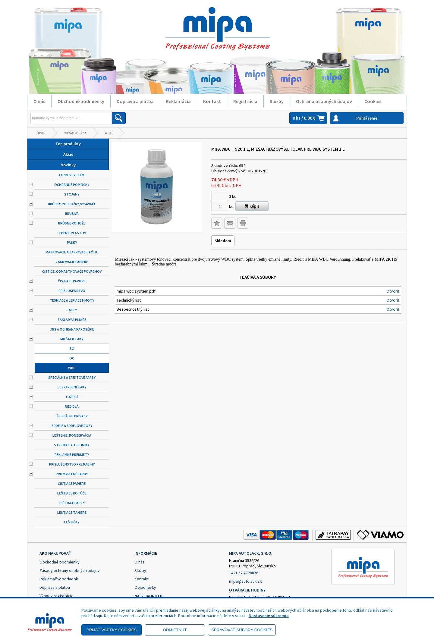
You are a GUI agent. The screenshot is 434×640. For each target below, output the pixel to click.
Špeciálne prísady (71, 416)
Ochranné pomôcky (71, 184)
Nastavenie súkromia (269, 615)
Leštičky (71, 522)
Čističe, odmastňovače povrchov (72, 271)
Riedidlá (72, 406)
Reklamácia (178, 101)
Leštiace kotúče (71, 493)
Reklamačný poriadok (58, 579)
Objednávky (145, 587)
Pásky (72, 242)
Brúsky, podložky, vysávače (72, 204)
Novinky (68, 165)
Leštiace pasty (72, 502)
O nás (39, 101)
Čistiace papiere (72, 281)
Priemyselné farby (72, 474)
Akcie (68, 154)
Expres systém (71, 175)
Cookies (372, 101)
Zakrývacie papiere (72, 261)
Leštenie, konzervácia (71, 435)
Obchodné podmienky (81, 101)
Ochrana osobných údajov (324, 101)
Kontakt (212, 101)
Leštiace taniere (71, 512)
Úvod (41, 132)
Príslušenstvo (71, 290)
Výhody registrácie (56, 595)
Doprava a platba (135, 101)
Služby (277, 101)
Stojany (71, 194)
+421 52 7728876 (243, 573)
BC (72, 348)
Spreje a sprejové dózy (72, 425)
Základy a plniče (72, 319)
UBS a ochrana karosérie (72, 329)
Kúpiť (252, 206)
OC (71, 358)
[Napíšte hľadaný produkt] (71, 118)
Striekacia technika (72, 445)
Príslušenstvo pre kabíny (72, 464)
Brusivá (72, 213)
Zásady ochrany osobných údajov (69, 570)
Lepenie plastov (72, 233)
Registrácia (245, 101)
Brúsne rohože (71, 223)
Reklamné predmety (72, 454)
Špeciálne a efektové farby (72, 377)
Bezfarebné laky (72, 387)
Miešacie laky (75, 132)
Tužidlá (72, 396)
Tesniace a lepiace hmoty (72, 300)
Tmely (72, 310)
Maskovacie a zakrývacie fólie (72, 252)
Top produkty (68, 143)
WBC (108, 132)
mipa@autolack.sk (245, 581)
